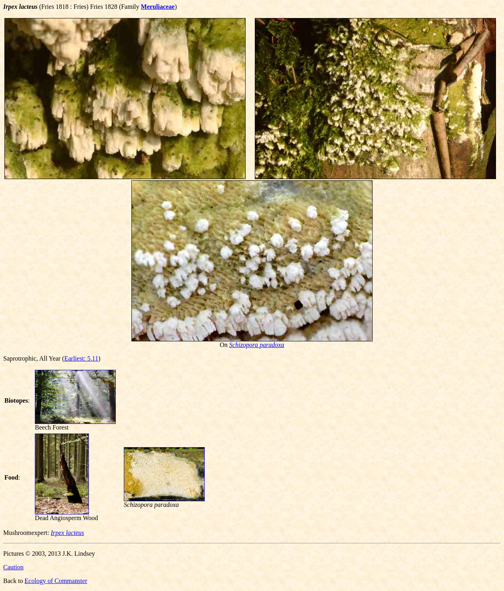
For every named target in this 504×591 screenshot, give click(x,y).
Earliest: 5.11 (81, 358)
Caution (13, 567)
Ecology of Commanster (55, 580)
